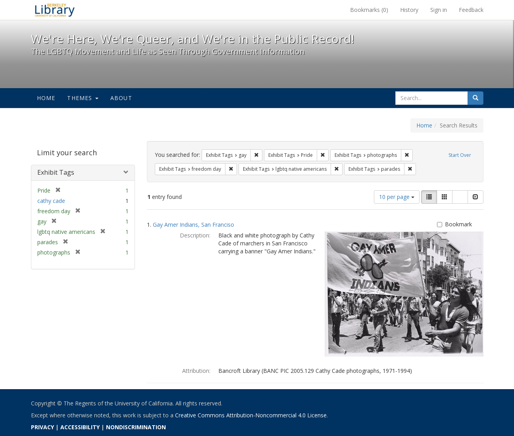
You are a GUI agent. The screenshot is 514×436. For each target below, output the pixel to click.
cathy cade (51, 200)
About (121, 98)
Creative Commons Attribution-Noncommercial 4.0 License (251, 415)
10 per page (396, 197)
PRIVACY (42, 427)
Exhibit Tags (55, 172)
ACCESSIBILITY (80, 427)
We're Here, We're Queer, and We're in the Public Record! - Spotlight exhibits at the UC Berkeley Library (55, 10)
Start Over (460, 155)
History (409, 10)
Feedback (471, 10)
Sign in (438, 10)
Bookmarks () (369, 10)
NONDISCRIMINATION (136, 427)
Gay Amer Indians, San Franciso (193, 224)
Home (46, 98)
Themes (82, 98)
